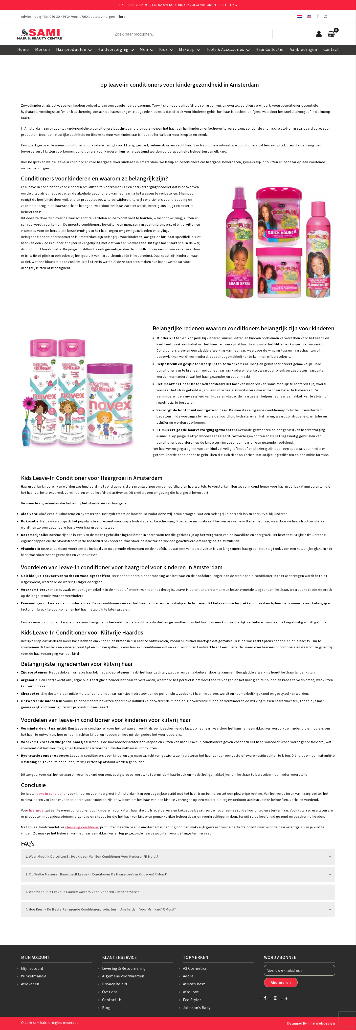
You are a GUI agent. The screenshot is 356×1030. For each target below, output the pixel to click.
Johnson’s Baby (197, 1007)
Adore (188, 976)
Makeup (187, 49)
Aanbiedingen (303, 49)
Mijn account (32, 968)
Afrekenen (30, 984)
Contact (331, 49)
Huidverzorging (113, 49)
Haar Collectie (269, 49)
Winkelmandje (33, 976)
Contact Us (112, 1000)
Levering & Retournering (124, 968)
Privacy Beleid (114, 984)
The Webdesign (321, 1023)
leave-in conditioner (51, 793)
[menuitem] (299, 17)
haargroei (36, 810)
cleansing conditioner (82, 827)
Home (23, 49)
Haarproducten (71, 49)
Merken (42, 49)
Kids (163, 49)
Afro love (191, 992)
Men (144, 49)
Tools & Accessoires (225, 49)
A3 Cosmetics (195, 968)
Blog (106, 1007)
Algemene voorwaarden (123, 976)
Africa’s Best (194, 984)
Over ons (110, 992)
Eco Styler (192, 1000)
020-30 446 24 (59, 16)
